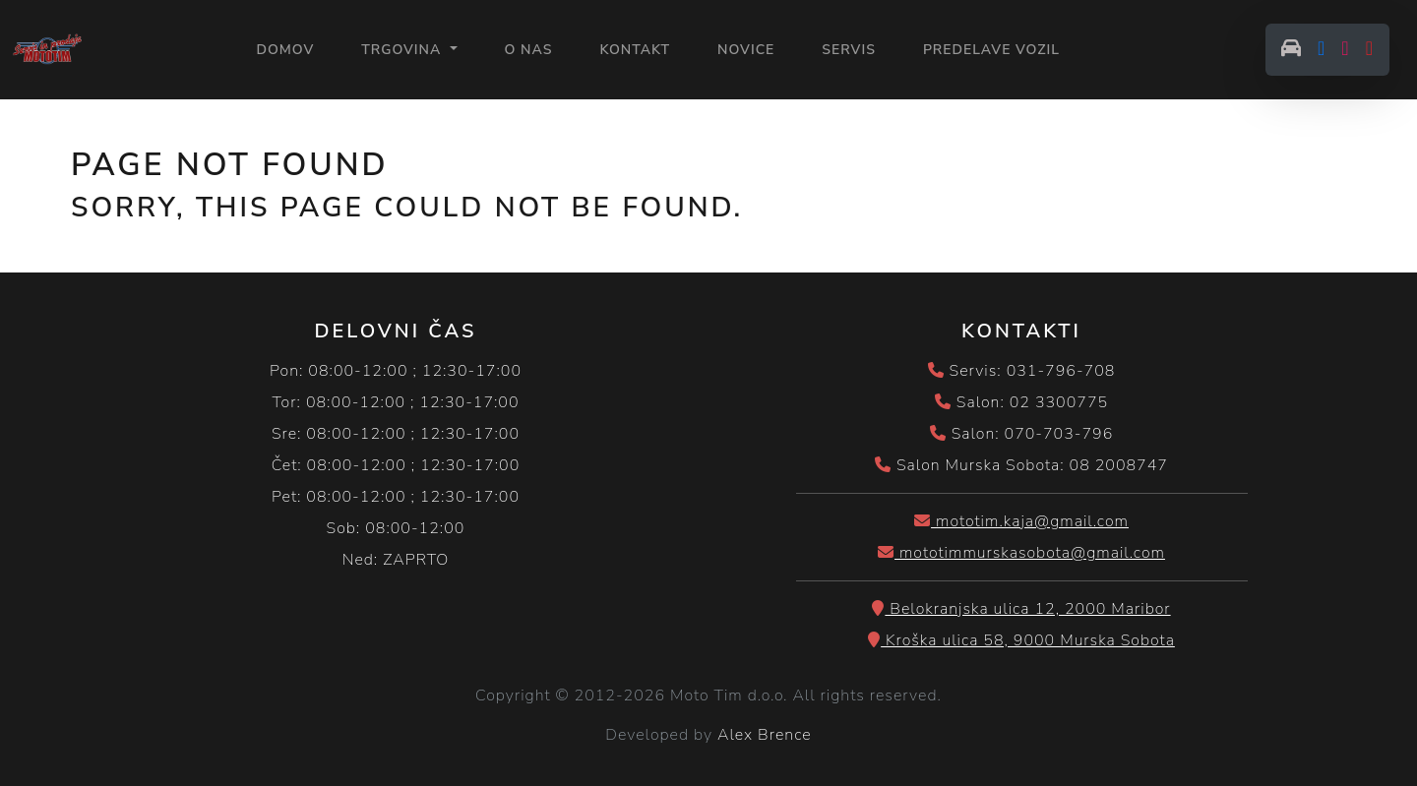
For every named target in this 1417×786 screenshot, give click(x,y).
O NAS (529, 49)
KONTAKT (634, 49)
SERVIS (849, 49)
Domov (285, 48)
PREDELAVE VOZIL (991, 49)
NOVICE (745, 49)
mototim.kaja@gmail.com (1021, 521)
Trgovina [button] (403, 49)
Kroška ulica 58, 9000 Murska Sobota (1021, 640)
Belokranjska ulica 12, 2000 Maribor (1021, 609)
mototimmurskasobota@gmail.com (1021, 553)
